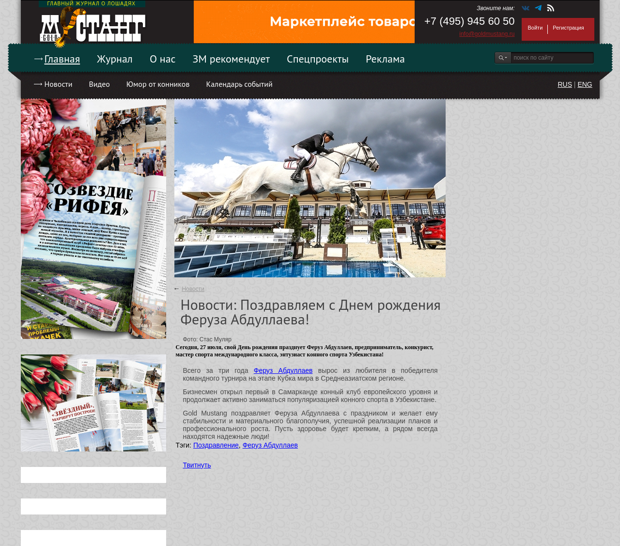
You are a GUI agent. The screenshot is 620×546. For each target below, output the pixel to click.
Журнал (115, 58)
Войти (535, 28)
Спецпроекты (318, 58)
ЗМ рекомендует (231, 58)
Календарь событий (239, 84)
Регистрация (568, 28)
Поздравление (216, 445)
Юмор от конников (158, 84)
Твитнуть (197, 465)
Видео (99, 84)
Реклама (385, 58)
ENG (584, 84)
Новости (59, 84)
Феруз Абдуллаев (283, 370)
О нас (163, 58)
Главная (62, 58)
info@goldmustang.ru (486, 34)
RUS (565, 84)
